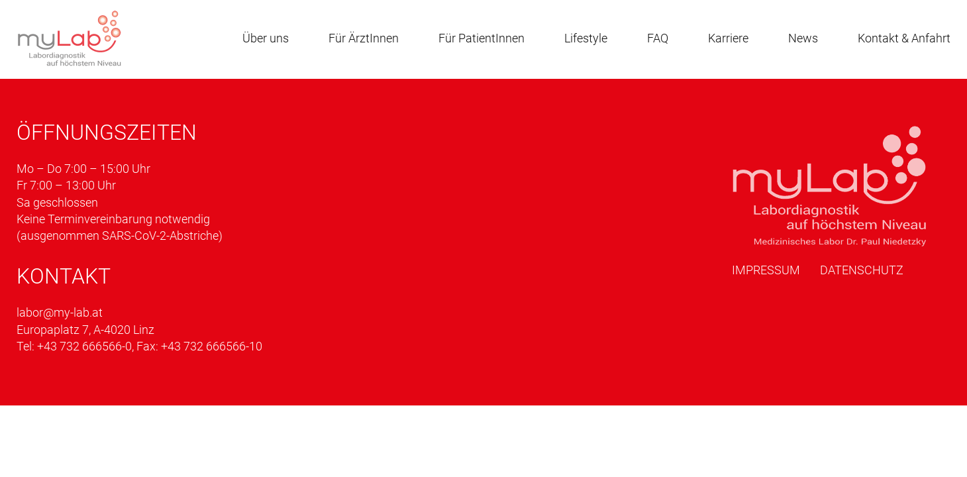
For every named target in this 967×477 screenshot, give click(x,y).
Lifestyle (585, 38)
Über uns (265, 38)
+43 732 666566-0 (84, 346)
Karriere (728, 38)
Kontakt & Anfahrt (904, 38)
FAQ (657, 38)
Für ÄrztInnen (364, 38)
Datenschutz (861, 270)
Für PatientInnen (481, 38)
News (803, 38)
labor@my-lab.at (60, 312)
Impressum (766, 270)
